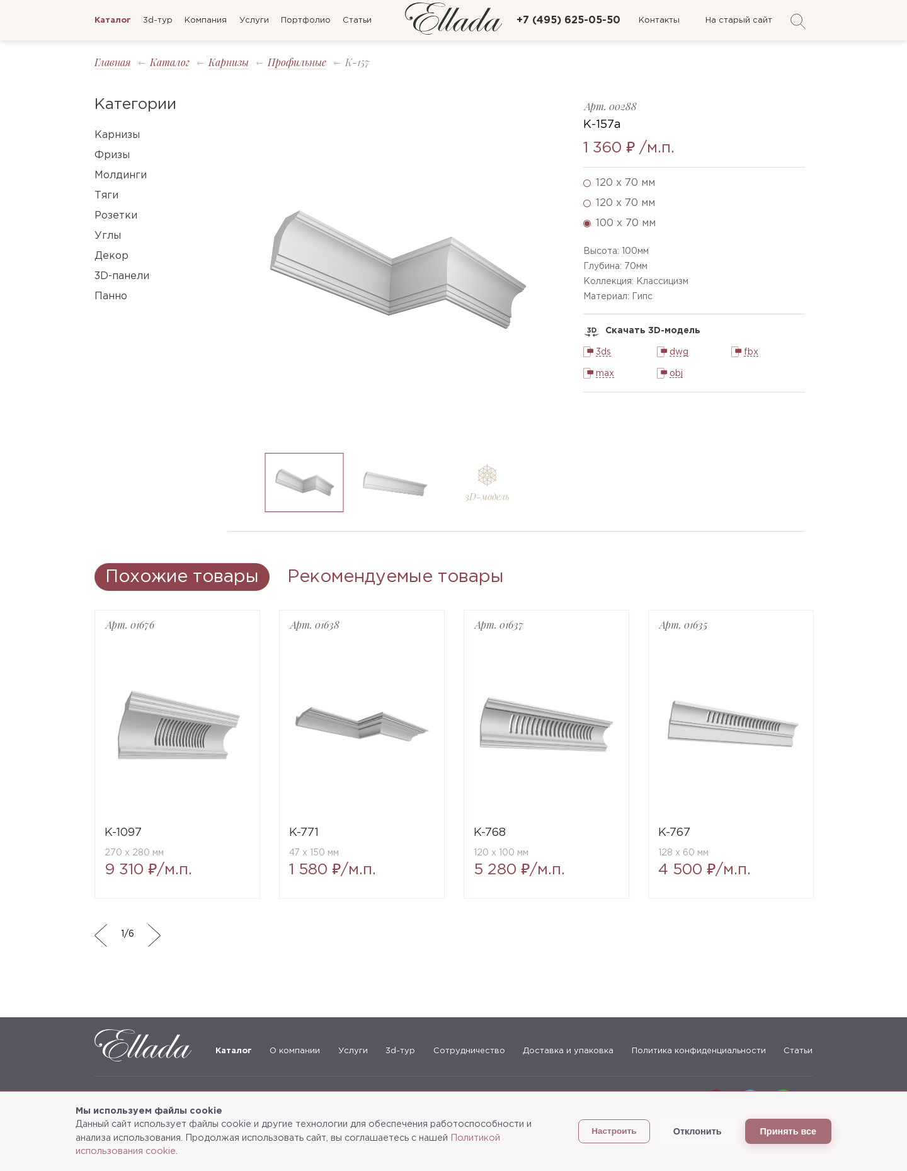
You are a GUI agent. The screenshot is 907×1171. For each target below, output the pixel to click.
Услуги (254, 20)
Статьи (357, 20)
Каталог (170, 62)
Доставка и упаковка (568, 1051)
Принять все (788, 1131)
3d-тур (158, 20)
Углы (107, 236)
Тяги (106, 195)
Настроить (614, 1131)
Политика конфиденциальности (699, 1051)
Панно (110, 296)
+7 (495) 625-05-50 (568, 20)
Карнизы (228, 62)
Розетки (115, 215)
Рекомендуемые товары (395, 577)
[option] (395, 269)
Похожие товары (182, 577)
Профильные (297, 62)
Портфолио (306, 20)
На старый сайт (738, 20)
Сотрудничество (469, 1051)
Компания (206, 20)
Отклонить (697, 1131)
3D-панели (121, 276)
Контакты (659, 20)
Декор (111, 256)
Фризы (112, 155)
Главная (112, 62)
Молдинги (120, 175)
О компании (295, 1051)
